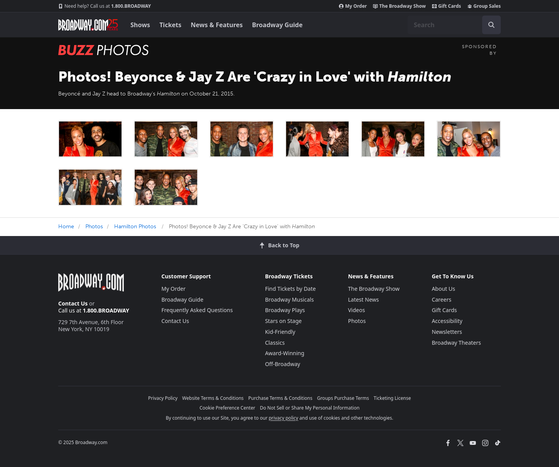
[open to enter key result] (491, 25)
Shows (140, 25)
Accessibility (447, 321)
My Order (353, 6)
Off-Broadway (282, 364)
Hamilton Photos (135, 226)
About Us (443, 288)
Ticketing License (392, 398)
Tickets (171, 25)
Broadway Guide (277, 25)
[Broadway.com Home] (88, 25)
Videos (356, 310)
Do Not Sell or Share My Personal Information (309, 408)
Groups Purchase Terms (343, 398)
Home (66, 226)
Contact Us (73, 303)
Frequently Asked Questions (197, 310)
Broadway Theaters (456, 342)
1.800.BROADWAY (104, 6)
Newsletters (447, 331)
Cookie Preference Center (227, 408)
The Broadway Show (399, 6)
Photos (94, 226)
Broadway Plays (285, 310)
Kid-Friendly (280, 331)
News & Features (217, 25)
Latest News (363, 299)
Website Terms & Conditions (212, 398)
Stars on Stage (283, 321)
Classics (275, 342)
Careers (441, 299)
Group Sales (484, 6)
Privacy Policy (163, 398)
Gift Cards (446, 6)
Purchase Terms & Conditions (280, 398)
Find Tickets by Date (290, 288)
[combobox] (454, 25)
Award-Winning (284, 353)
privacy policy (283, 418)
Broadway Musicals (289, 299)
